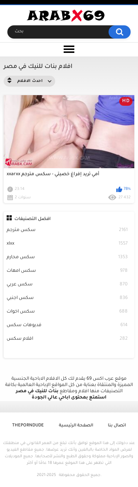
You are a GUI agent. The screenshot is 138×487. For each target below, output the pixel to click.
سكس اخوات (67, 312)
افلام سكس (67, 339)
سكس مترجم (67, 230)
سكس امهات (67, 271)
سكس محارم (67, 258)
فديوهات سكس (67, 325)
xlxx (67, 244)
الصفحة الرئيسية (76, 425)
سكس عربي (67, 285)
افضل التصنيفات (32, 219)
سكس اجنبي (67, 298)
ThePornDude (28, 425)
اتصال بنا (117, 425)
